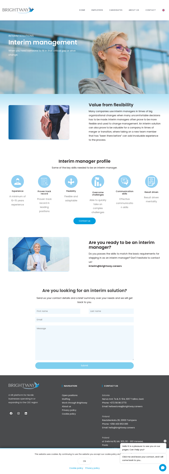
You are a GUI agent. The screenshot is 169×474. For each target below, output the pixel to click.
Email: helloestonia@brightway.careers (122, 406)
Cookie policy (76, 468)
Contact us (84, 220)
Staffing (66, 399)
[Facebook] (12, 413)
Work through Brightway (74, 402)
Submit (84, 365)
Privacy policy (92, 468)
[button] (97, 10)
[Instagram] (19, 413)
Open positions (70, 395)
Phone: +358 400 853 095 (115, 423)
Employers (97, 10)
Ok (84, 461)
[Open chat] (162, 467)
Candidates (115, 10)
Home (82, 10)
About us (134, 10)
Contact (150, 10)
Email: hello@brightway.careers (118, 427)
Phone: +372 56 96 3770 (114, 402)
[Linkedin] (27, 413)
